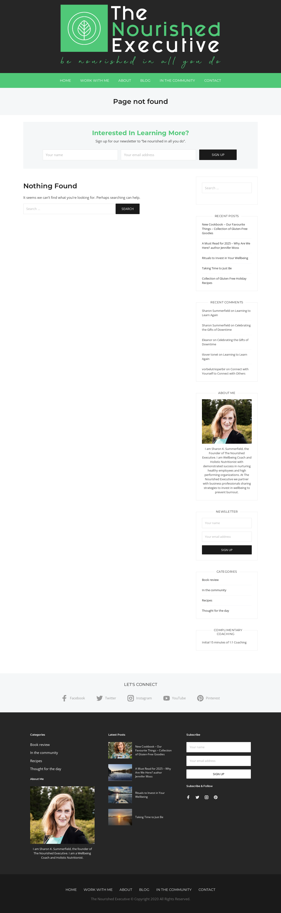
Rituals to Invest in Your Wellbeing (225, 258)
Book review (210, 580)
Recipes (207, 600)
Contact (212, 80)
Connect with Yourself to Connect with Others (225, 371)
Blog (145, 80)
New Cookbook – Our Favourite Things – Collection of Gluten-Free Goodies (224, 228)
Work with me (94, 80)
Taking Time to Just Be (217, 268)
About (124, 80)
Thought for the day (215, 611)
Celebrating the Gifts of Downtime (226, 327)
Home (65, 80)
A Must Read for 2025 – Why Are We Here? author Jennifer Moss (226, 245)
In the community (177, 80)
